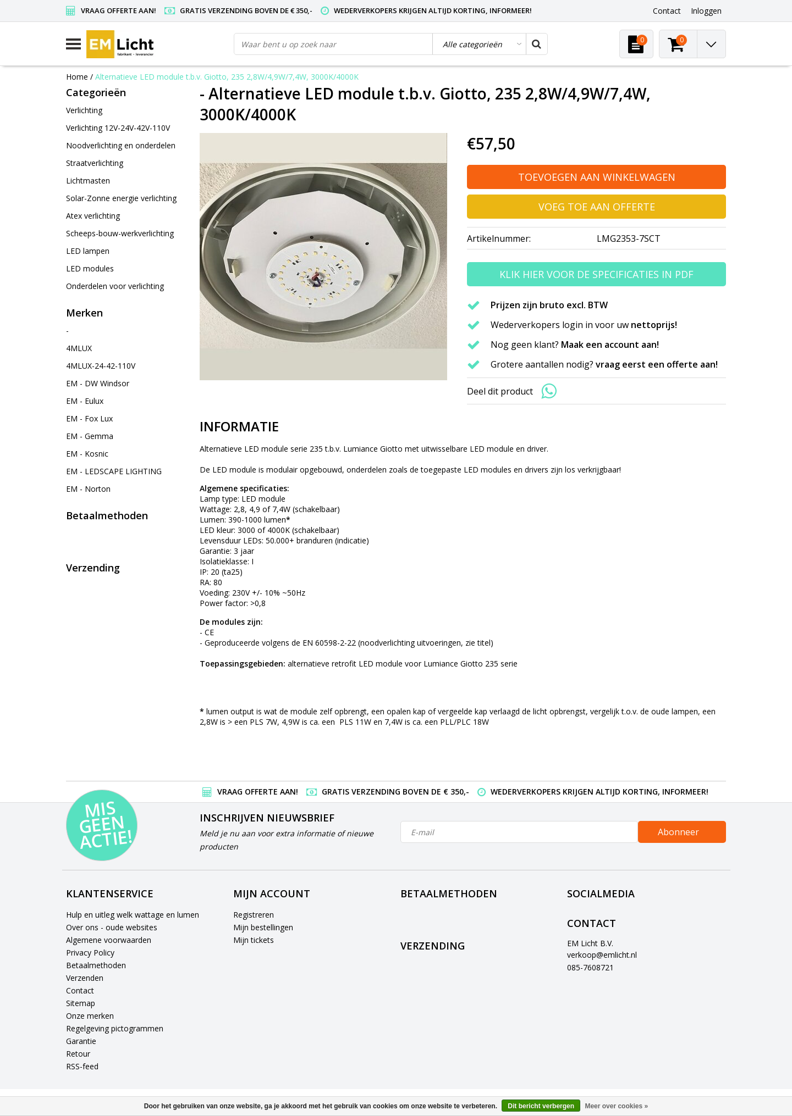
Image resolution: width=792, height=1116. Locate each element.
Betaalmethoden (96, 965)
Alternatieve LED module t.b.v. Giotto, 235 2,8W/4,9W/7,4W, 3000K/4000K (227, 76)
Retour (78, 1053)
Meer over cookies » (616, 1106)
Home (77, 76)
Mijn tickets (253, 940)
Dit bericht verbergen (541, 1106)
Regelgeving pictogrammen (114, 1028)
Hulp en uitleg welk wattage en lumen (132, 914)
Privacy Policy (90, 952)
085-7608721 (590, 967)
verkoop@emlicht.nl (602, 955)
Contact (80, 990)
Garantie (81, 1041)
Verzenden (84, 978)
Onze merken (90, 1015)
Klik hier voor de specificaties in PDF (596, 274)
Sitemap (80, 1003)
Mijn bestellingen (263, 927)
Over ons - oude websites (111, 927)
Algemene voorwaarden (108, 940)
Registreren (253, 914)
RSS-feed (82, 1066)
